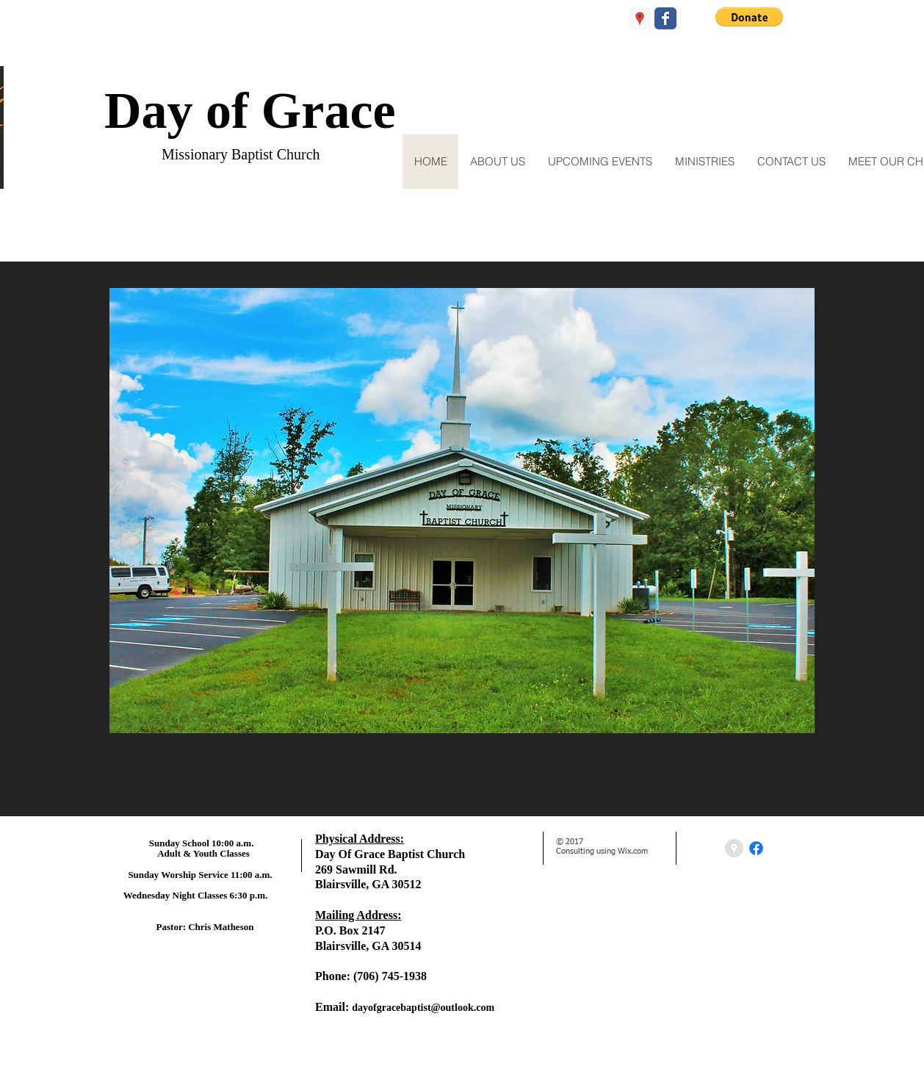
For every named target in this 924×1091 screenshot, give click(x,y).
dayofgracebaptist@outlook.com (423, 1007)
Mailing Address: (358, 915)
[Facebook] (756, 848)
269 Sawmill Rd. (356, 869)
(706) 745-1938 (390, 976)
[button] (749, 16)
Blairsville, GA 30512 (368, 884)
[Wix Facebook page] (665, 18)
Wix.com (633, 851)
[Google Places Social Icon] (640, 18)
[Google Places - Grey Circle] (734, 848)
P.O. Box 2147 (350, 930)
